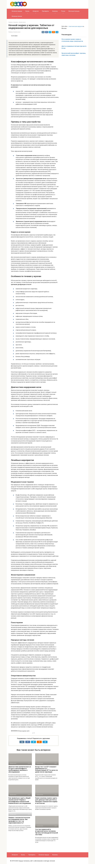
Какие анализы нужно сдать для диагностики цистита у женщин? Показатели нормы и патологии (46, 800)
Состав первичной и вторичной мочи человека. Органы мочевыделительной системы (46, 831)
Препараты (45, 11)
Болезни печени (17, 16)
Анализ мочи (16, 32)
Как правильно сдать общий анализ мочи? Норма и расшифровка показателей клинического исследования (19, 800)
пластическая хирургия (76, 26)
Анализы (55, 11)
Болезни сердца (17, 11)
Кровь (27, 11)
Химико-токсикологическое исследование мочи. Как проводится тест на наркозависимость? (19, 820)
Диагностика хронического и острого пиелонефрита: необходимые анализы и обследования (19, 769)
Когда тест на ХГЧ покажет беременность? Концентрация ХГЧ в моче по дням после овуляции (46, 769)
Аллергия (36, 11)
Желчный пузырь (73, 11)
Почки (63, 11)
